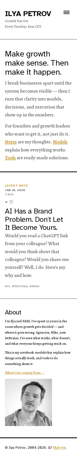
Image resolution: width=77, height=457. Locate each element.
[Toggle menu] (66, 12)
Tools (10, 157)
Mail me (59, 447)
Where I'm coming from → (25, 372)
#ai (7, 286)
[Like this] (11, 202)
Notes (11, 141)
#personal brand (25, 286)
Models (60, 141)
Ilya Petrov (28, 13)
